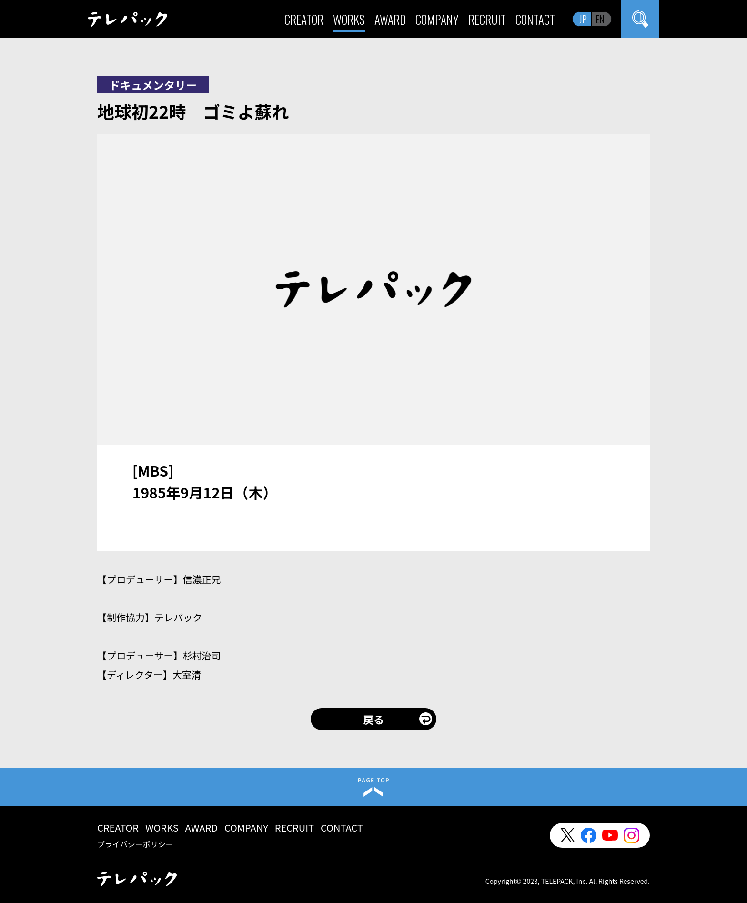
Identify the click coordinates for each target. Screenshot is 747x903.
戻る (373, 719)
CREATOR (303, 19)
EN (600, 19)
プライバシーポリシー (135, 844)
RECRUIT (487, 19)
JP (583, 19)
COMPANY (437, 19)
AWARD (390, 19)
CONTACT (535, 19)
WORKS (349, 19)
